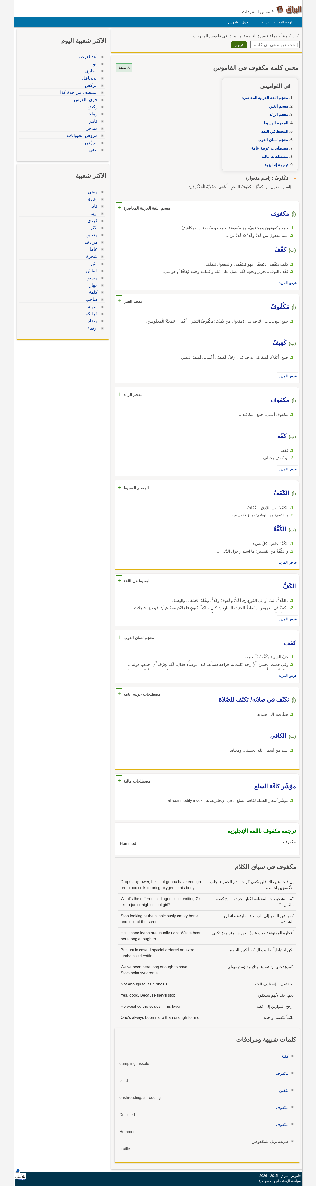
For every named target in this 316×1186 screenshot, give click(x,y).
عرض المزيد (287, 283)
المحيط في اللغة (273, 131)
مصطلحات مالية (273, 157)
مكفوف (281, 1073)
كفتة (283, 1056)
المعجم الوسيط (274, 123)
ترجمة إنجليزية (275, 165)
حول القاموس (237, 22)
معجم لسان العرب (271, 140)
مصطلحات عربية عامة (268, 148)
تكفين (282, 1090)
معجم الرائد (277, 114)
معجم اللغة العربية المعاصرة (263, 98)
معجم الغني (277, 106)
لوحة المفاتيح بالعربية (275, 22)
